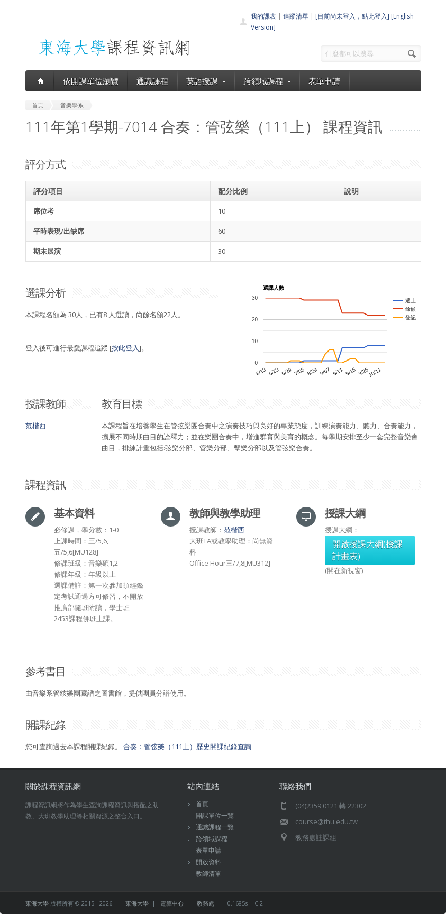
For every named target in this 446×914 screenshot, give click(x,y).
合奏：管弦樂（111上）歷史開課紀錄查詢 (187, 746)
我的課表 (263, 16)
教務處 (205, 903)
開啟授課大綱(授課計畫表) (367, 550)
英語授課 (205, 81)
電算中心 (172, 903)
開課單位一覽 (215, 815)
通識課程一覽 (215, 827)
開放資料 (208, 861)
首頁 (202, 803)
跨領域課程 (266, 81)
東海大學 (37, 903)
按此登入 (125, 348)
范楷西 (35, 425)
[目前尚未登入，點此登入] (352, 16)
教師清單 (208, 873)
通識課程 (152, 81)
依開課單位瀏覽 (91, 81)
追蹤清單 (295, 16)
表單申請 (324, 81)
